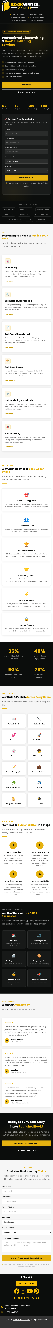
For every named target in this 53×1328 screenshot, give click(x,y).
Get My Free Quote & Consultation (26, 1258)
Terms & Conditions (47, 1325)
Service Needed (10, 157)
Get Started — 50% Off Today (26, 1143)
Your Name (8, 129)
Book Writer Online (21, 1319)
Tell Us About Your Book (10, 1238)
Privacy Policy (50, 1325)
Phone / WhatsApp (11, 148)
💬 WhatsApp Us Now (26, 92)
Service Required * (8, 1228)
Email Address (9, 138)
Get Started (26, 85)
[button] (45, 6)
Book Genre (9, 166)
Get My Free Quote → (26, 178)
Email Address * (7, 1197)
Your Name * (6, 1186)
